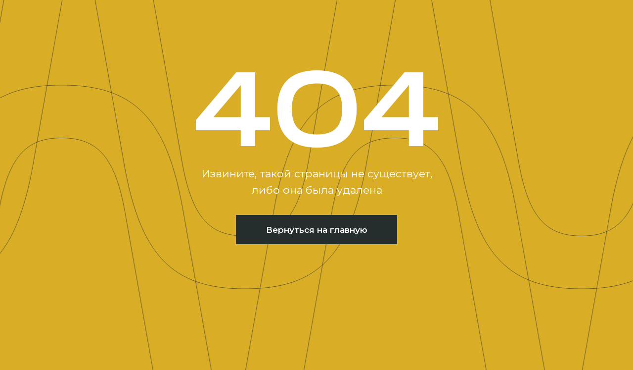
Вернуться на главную (316, 229)
